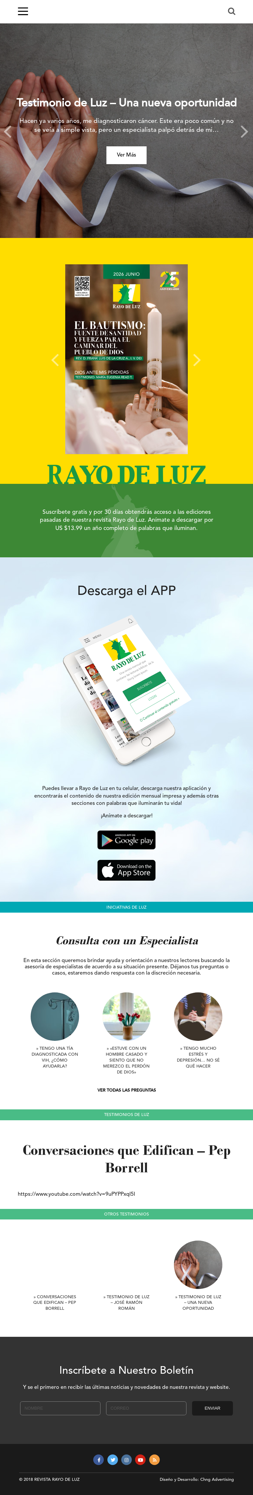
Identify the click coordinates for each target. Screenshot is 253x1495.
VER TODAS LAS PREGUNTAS (127, 1090)
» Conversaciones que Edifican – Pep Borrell (54, 1303)
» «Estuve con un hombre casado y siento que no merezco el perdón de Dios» (126, 1060)
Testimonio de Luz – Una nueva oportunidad (126, 103)
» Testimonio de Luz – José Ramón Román (126, 1303)
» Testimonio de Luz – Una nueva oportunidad (198, 1303)
